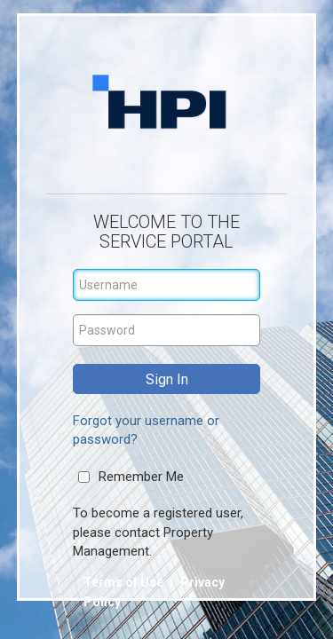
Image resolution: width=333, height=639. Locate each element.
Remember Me (141, 477)
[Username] (167, 285)
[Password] (167, 330)
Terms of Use (124, 582)
